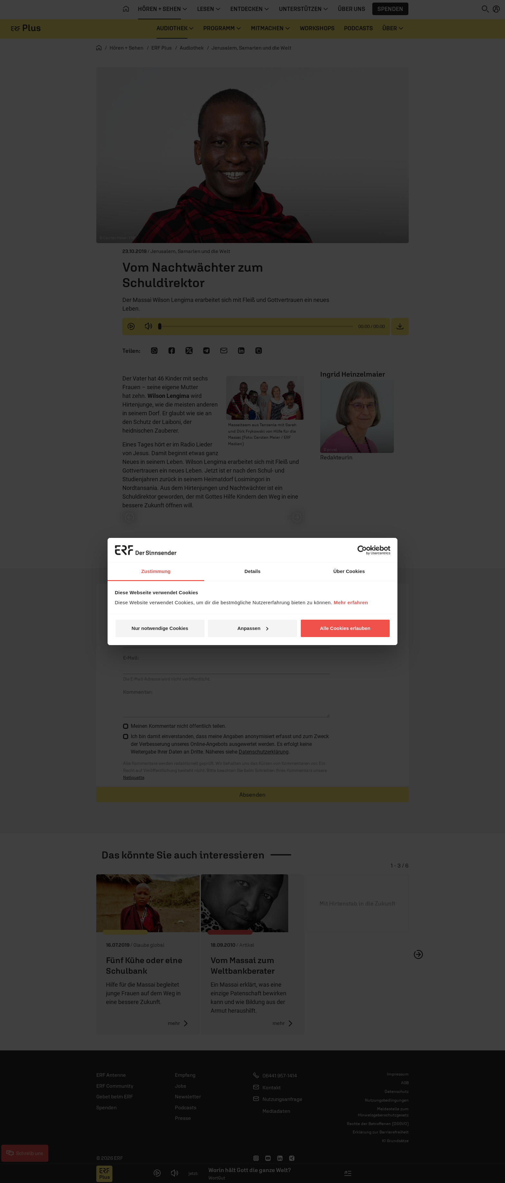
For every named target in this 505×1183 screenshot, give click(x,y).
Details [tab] (252, 571)
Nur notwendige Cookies (160, 628)
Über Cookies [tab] (349, 571)
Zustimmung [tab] (156, 571)
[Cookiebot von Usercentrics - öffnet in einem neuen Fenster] (362, 550)
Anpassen (252, 628)
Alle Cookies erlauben (345, 628)
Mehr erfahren (351, 602)
